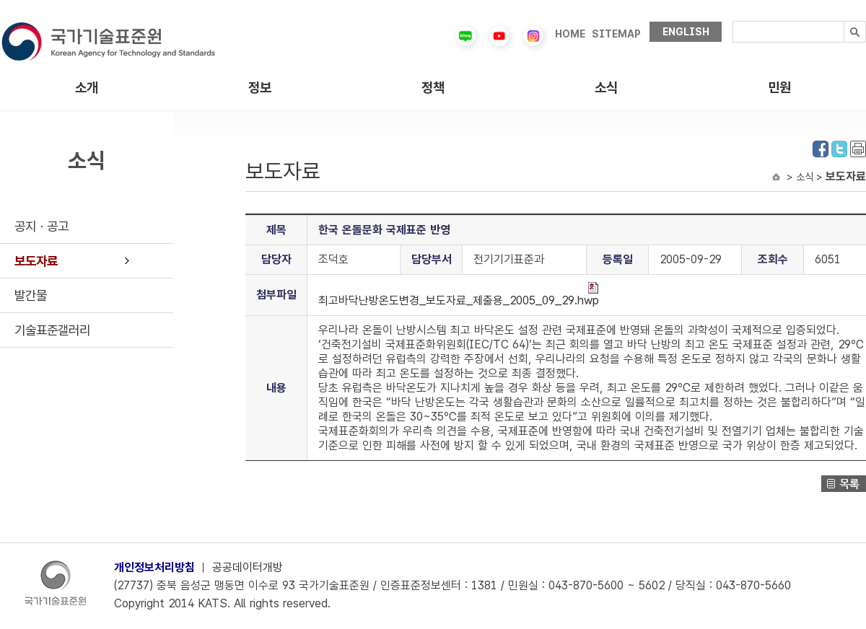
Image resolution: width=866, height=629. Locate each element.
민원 (779, 87)
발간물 (30, 295)
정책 (433, 87)
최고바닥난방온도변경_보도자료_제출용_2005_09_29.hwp (458, 294)
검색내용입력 (732, 21)
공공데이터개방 (247, 567)
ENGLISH (685, 32)
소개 (86, 87)
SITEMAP (616, 34)
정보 (259, 87)
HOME (570, 34)
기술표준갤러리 (52, 330)
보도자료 (36, 260)
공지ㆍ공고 (41, 226)
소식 (606, 87)
